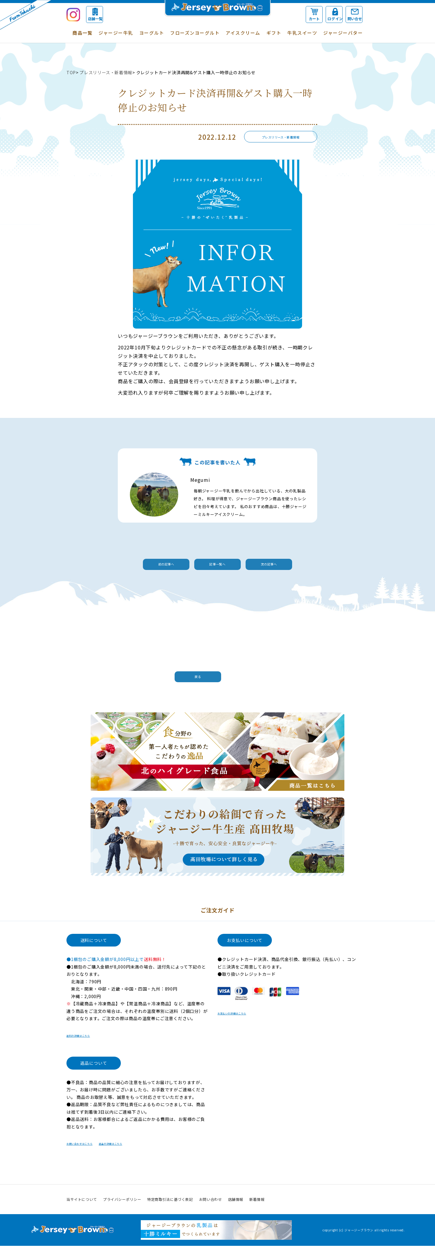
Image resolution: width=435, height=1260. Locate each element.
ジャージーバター (343, 33)
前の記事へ (133, 566)
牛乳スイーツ (302, 33)
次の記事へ (302, 566)
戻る (214, 683)
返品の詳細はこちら (141, 1157)
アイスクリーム (243, 33)
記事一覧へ (217, 566)
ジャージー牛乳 (115, 33)
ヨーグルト (151, 33)
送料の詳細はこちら (86, 1049)
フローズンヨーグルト (195, 33)
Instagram (363, 1213)
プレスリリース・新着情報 (106, 72)
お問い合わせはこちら (88, 1157)
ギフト (274, 33)
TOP (71, 72)
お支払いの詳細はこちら (242, 1027)
